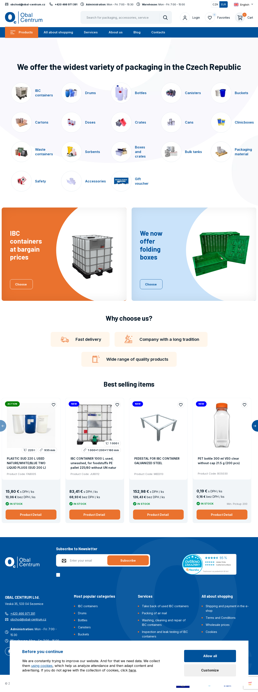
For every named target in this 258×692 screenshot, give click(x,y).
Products (21, 32)
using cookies (42, 666)
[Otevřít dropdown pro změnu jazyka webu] (243, 4)
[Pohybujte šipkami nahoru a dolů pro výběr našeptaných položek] (126, 17)
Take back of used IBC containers (165, 606)
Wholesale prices (218, 624)
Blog (137, 32)
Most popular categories (94, 596)
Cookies (211, 632)
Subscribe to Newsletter (76, 548)
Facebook (9, 652)
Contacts (158, 32)
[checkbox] (59, 575)
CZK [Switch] (215, 4)
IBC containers (88, 606)
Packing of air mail (154, 613)
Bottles (82, 620)
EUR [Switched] (223, 4)
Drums (82, 613)
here (132, 670)
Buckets (83, 634)
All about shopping (58, 32)
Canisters (84, 627)
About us (116, 32)
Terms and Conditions (221, 617)
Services (91, 32)
